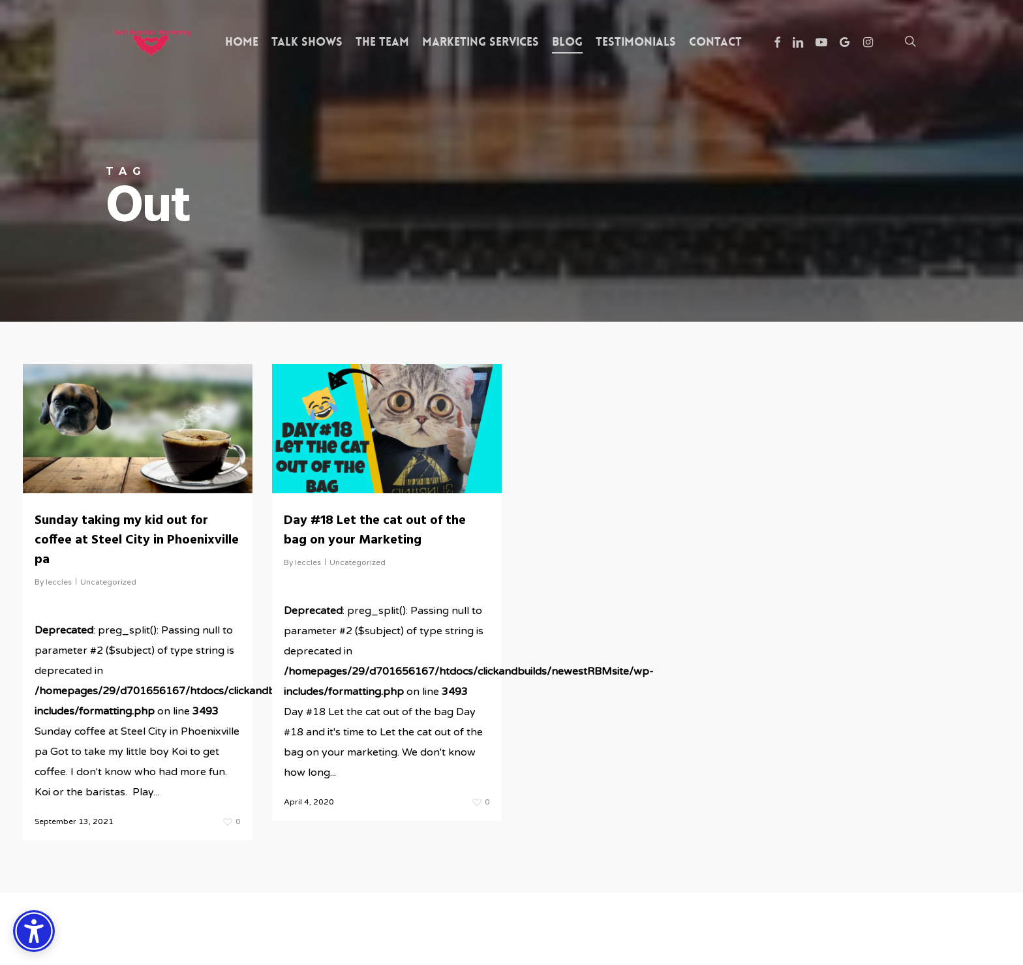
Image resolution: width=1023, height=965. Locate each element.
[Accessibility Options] (34, 931)
